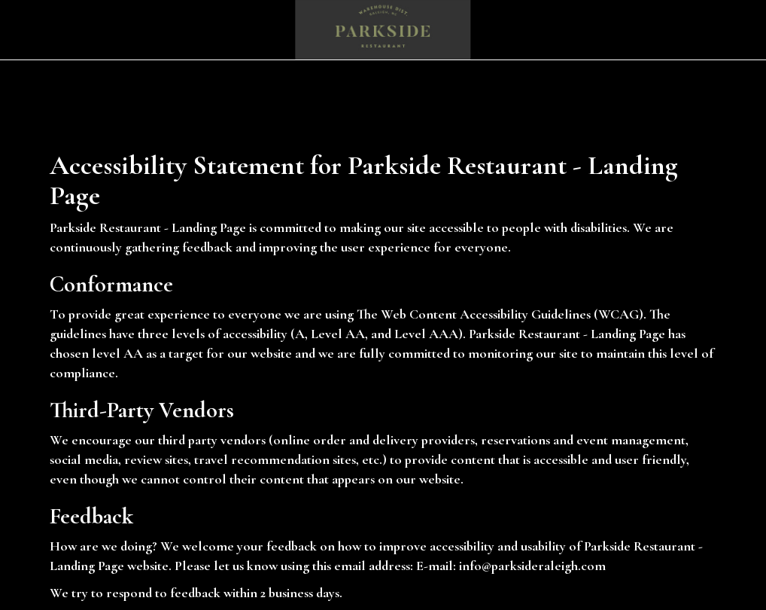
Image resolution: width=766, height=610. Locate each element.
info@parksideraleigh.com (532, 565)
